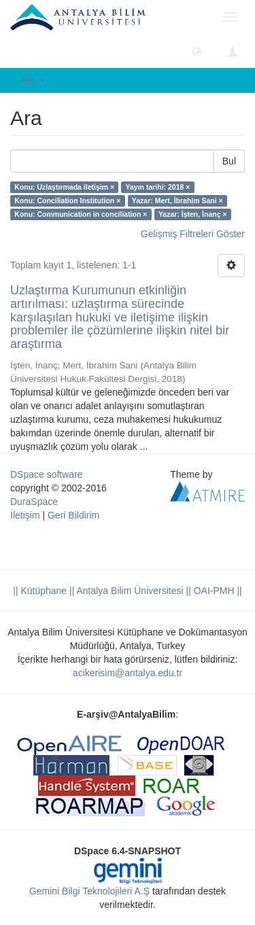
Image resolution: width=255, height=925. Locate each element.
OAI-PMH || (216, 590)
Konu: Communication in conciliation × (80, 214)
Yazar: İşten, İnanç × (192, 214)
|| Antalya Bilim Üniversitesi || (129, 590)
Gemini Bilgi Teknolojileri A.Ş (89, 891)
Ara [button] (32, 80)
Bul (229, 161)
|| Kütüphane (40, 590)
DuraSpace (34, 501)
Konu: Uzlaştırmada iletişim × (64, 187)
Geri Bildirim (73, 515)
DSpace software (46, 474)
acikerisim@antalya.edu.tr (127, 672)
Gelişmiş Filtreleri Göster (193, 233)
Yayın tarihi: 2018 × (158, 187)
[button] (196, 51)
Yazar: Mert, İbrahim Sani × (177, 200)
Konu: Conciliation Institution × (67, 200)
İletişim (25, 515)
